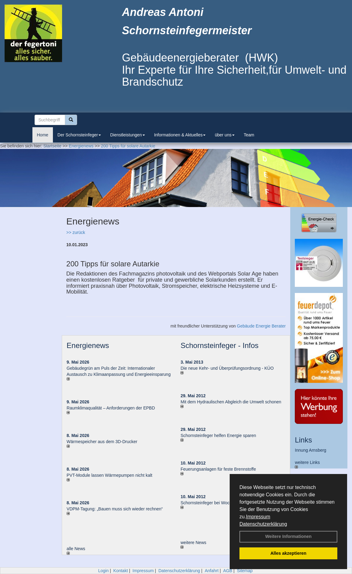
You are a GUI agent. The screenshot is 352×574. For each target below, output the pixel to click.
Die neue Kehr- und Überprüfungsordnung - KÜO (226, 368)
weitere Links (307, 464)
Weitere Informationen (288, 536)
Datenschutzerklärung (263, 524)
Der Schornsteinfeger (79, 134)
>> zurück (75, 232)
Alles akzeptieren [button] (288, 553)
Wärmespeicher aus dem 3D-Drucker (102, 441)
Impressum (258, 516)
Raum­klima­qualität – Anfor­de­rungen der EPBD (111, 408)
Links (303, 440)
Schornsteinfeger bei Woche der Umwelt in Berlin (227, 502)
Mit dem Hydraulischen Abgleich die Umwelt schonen (230, 401)
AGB (227, 570)
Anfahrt (211, 570)
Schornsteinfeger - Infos (219, 345)
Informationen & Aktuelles (180, 134)
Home (42, 134)
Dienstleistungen (127, 134)
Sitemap (245, 570)
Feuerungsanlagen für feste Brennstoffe (218, 469)
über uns (224, 134)
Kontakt (120, 570)
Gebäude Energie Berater (261, 326)
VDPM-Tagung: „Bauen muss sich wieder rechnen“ (115, 508)
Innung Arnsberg (310, 450)
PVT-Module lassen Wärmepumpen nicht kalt (109, 475)
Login (103, 570)
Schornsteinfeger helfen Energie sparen (218, 435)
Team (249, 134)
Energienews (88, 345)
